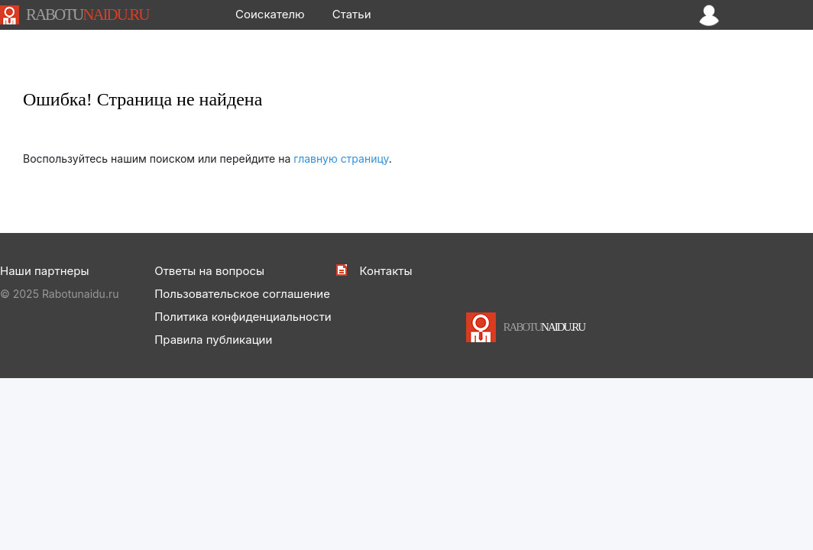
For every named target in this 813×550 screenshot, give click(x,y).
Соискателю (270, 14)
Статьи (351, 14)
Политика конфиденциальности (243, 316)
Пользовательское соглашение (242, 293)
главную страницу (341, 158)
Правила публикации (213, 339)
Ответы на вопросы (209, 271)
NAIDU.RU (87, 14)
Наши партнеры (44, 271)
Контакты (385, 271)
